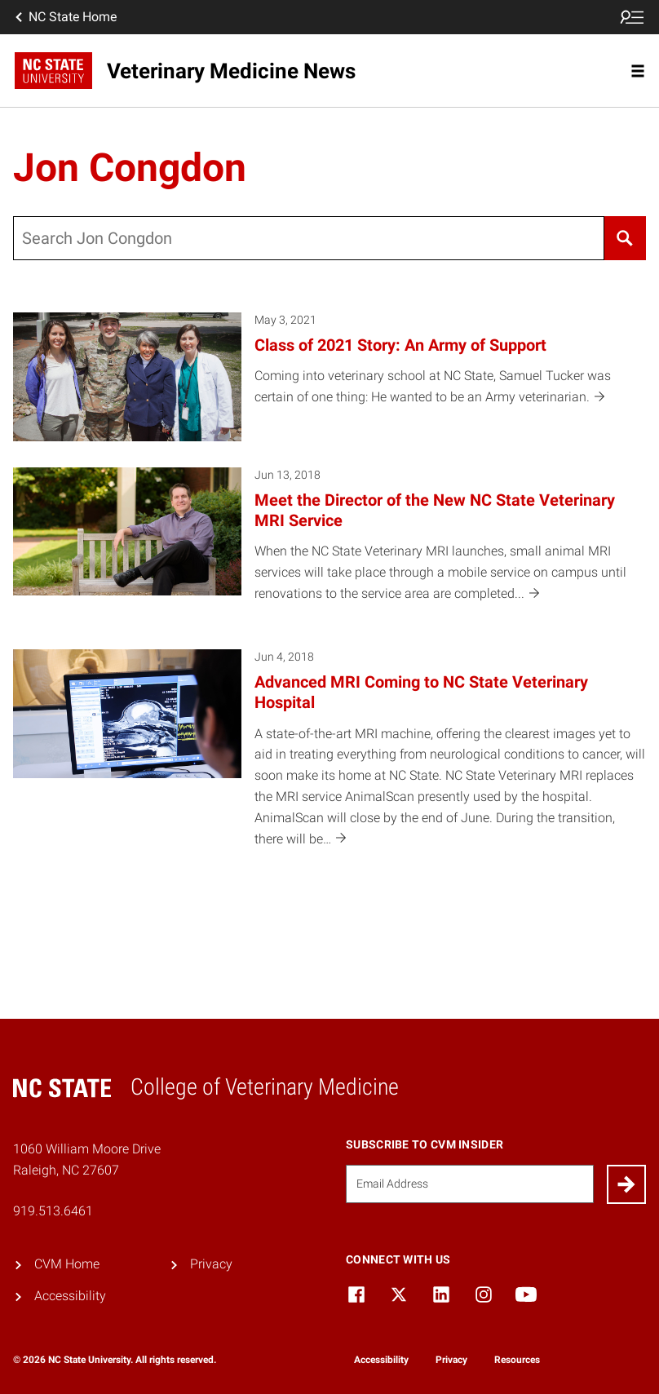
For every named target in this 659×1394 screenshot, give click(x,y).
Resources (517, 1359)
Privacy (211, 1264)
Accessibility (70, 1295)
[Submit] (626, 1184)
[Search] (625, 238)
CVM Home (67, 1264)
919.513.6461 (53, 1211)
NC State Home (64, 17)
